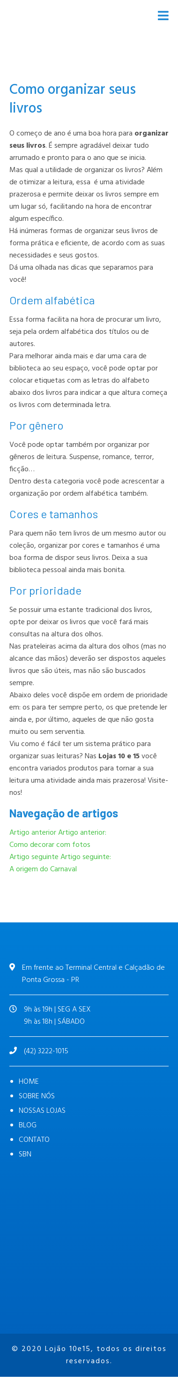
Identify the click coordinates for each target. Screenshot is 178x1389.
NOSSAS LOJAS (42, 1111)
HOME (29, 1082)
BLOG (28, 1125)
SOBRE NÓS (37, 1096)
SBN (25, 1154)
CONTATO (34, 1140)
